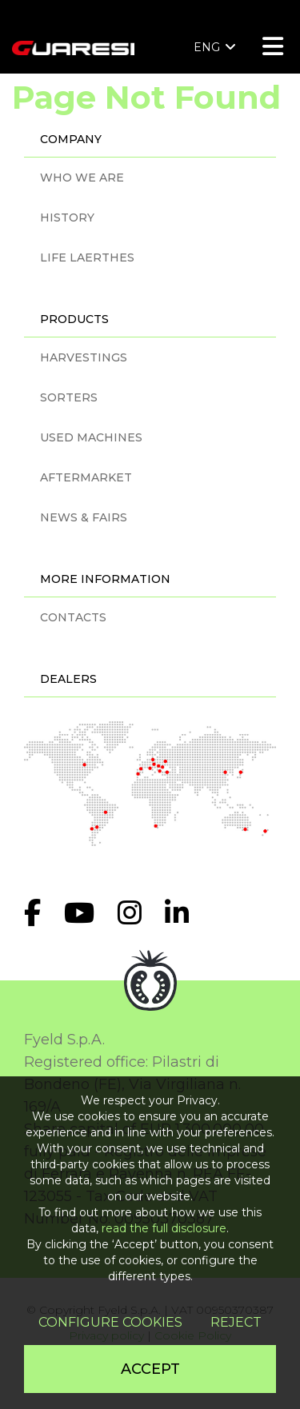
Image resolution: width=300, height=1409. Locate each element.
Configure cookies (110, 1322)
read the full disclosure (164, 1228)
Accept (150, 1369)
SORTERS (69, 397)
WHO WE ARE (82, 177)
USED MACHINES (91, 437)
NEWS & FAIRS (83, 517)
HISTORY (67, 217)
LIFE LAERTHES (87, 257)
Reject (236, 1322)
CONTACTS (73, 617)
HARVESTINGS (83, 357)
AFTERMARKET (86, 477)
